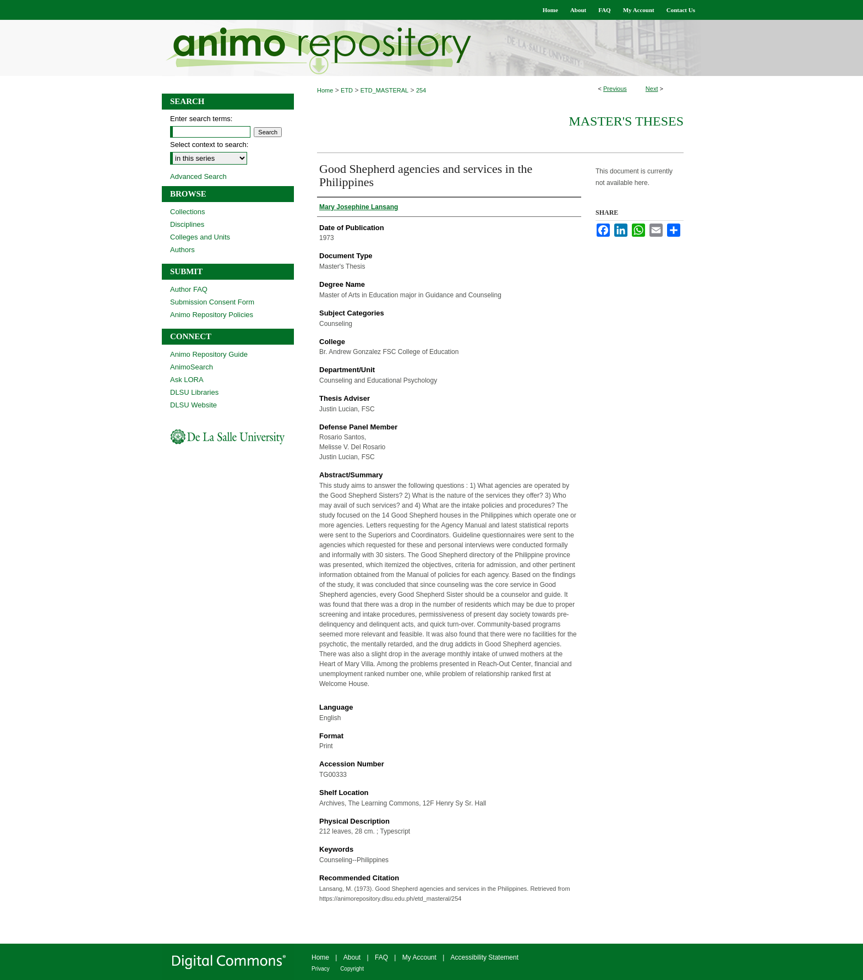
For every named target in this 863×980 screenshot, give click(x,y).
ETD (347, 90)
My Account (419, 957)
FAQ (381, 957)
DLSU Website (193, 405)
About (352, 957)
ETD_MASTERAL (384, 90)
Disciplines (187, 224)
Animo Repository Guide (209, 354)
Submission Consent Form (212, 302)
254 (421, 90)
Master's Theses (626, 121)
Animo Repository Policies (211, 315)
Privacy (321, 969)
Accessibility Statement (484, 957)
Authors (182, 250)
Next (652, 88)
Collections (187, 212)
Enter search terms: (201, 119)
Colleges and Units (200, 237)
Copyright (352, 969)
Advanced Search (198, 176)
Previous (615, 88)
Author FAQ (188, 289)
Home (325, 90)
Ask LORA (187, 379)
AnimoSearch (191, 367)
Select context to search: (209, 144)
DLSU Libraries (194, 392)
